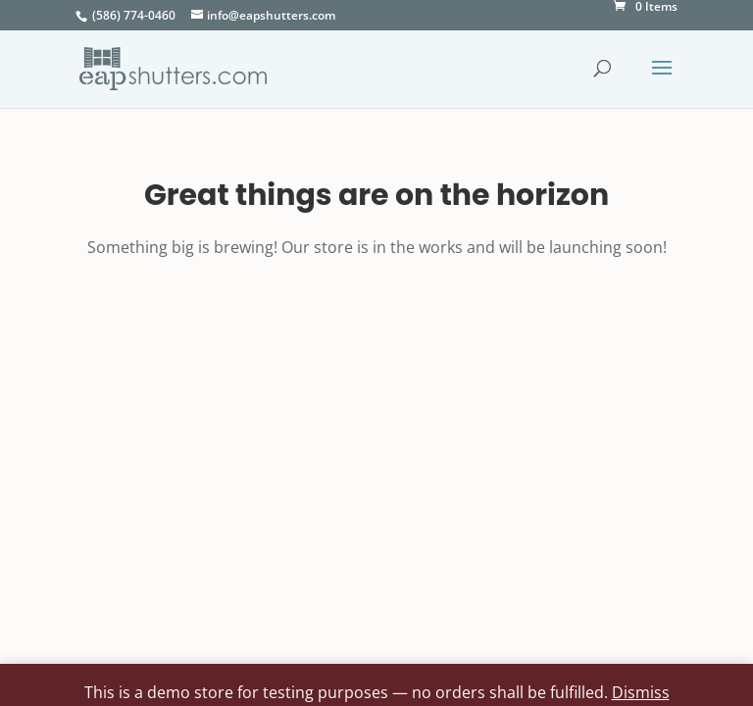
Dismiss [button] (641, 692)
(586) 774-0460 (134, 15)
